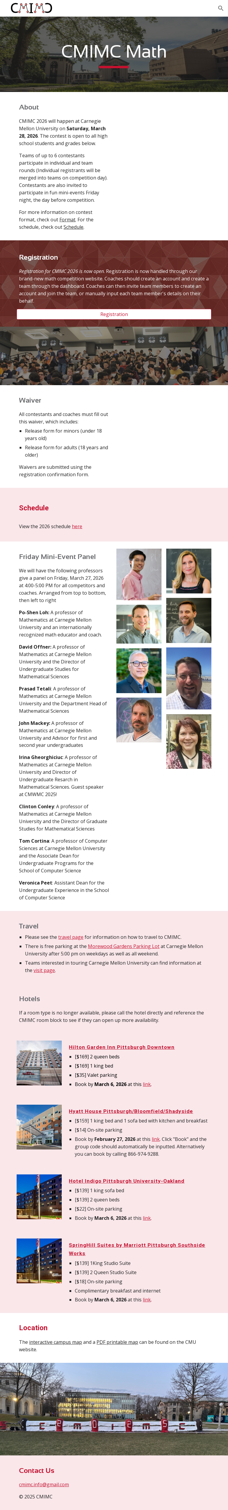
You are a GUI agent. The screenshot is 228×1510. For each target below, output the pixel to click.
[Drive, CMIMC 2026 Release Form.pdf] (163, 427)
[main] (114, 54)
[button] (221, 8)
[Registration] (114, 314)
